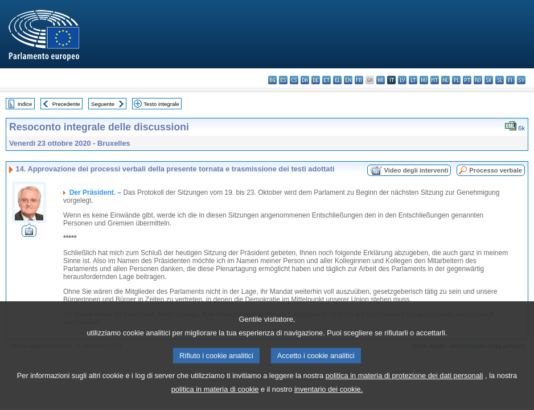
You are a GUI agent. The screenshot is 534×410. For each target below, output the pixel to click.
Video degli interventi (416, 170)
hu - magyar (424, 80)
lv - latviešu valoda (402, 80)
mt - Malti (434, 80)
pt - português (467, 80)
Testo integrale (161, 104)
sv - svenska (521, 80)
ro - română (478, 80)
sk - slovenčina (488, 80)
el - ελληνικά (337, 80)
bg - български (272, 80)
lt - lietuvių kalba (413, 80)
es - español (283, 80)
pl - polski (456, 80)
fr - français (359, 80)
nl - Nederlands (445, 80)
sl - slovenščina (499, 80)
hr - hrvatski (380, 80)
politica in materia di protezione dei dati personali (404, 397)
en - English (348, 80)
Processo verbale (495, 170)
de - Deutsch (315, 80)
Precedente (66, 104)
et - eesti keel (326, 80)
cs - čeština (294, 80)
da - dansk (305, 80)
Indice (25, 104)
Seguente (102, 104)
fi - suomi (510, 80)
